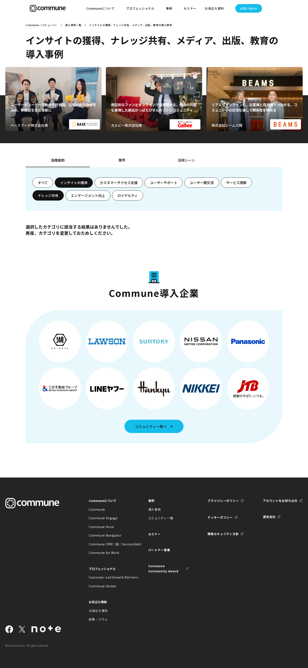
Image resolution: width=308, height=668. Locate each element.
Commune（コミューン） (42, 25)
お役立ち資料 (98, 610)
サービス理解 (236, 182)
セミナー (190, 8)
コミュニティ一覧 (160, 518)
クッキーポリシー (220, 517)
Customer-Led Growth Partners (109, 577)
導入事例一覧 (73, 25)
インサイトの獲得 (73, 182)
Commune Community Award (163, 568)
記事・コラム (98, 619)
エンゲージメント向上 (88, 195)
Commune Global (102, 586)
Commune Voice (101, 527)
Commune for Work (104, 552)
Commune (97, 509)
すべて (43, 182)
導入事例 (154, 509)
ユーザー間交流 (202, 182)
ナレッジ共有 (48, 195)
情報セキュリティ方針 (223, 534)
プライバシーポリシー (223, 500)
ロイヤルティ (127, 195)
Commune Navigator (105, 535)
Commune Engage (103, 518)
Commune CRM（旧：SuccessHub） (109, 544)
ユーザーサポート (163, 182)
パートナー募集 (159, 550)
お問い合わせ (249, 8)
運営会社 (269, 517)
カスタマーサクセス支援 (119, 182)
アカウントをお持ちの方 (280, 500)
